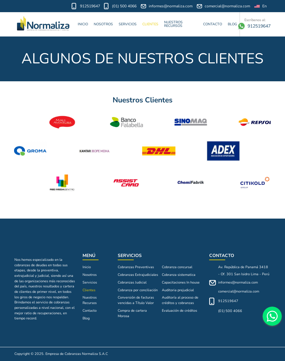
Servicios (128, 24)
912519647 (86, 6)
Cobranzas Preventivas (136, 267)
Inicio (83, 24)
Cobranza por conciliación (138, 290)
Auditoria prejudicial (178, 290)
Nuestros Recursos (173, 24)
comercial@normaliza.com (223, 6)
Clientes (150, 24)
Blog (232, 24)
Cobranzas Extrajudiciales (138, 274)
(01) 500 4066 (120, 6)
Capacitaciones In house (181, 282)
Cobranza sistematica (178, 274)
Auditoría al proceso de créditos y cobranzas (180, 300)
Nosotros (103, 24)
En (260, 6)
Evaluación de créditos (179, 310)
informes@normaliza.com (167, 6)
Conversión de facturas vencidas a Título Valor (136, 300)
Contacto (212, 24)
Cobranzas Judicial (132, 282)
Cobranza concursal (177, 267)
